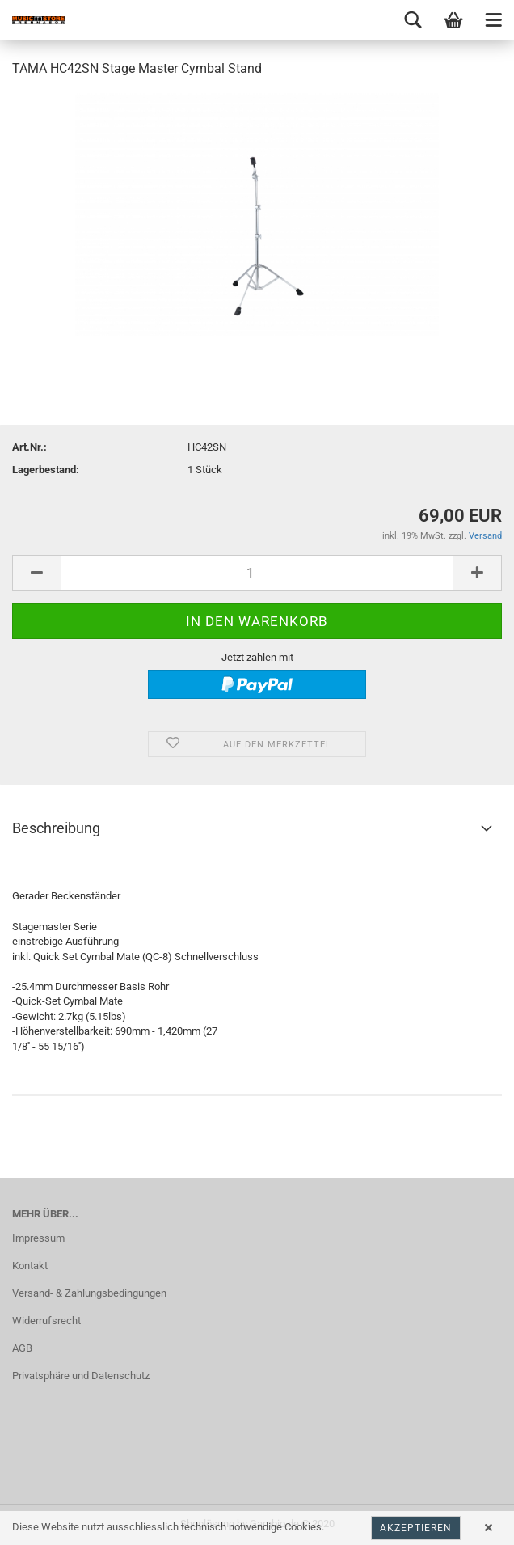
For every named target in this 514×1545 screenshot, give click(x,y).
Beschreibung (56, 827)
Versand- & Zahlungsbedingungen (89, 1293)
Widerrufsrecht (46, 1320)
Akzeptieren (416, 1528)
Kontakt (30, 1265)
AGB (22, 1348)
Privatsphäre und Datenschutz (81, 1375)
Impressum (38, 1238)
